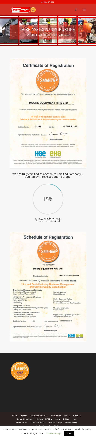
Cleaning (23, 415)
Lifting (57, 419)
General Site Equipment (25, 419)
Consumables (56, 415)
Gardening (77, 415)
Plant (74, 419)
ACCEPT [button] (69, 433)
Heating (67, 415)
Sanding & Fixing (71, 422)
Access (14, 415)
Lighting (66, 419)
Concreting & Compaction (39, 415)
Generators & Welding (44, 419)
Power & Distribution (38, 422)
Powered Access (21, 422)
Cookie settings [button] (54, 433)
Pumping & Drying (55, 422)
